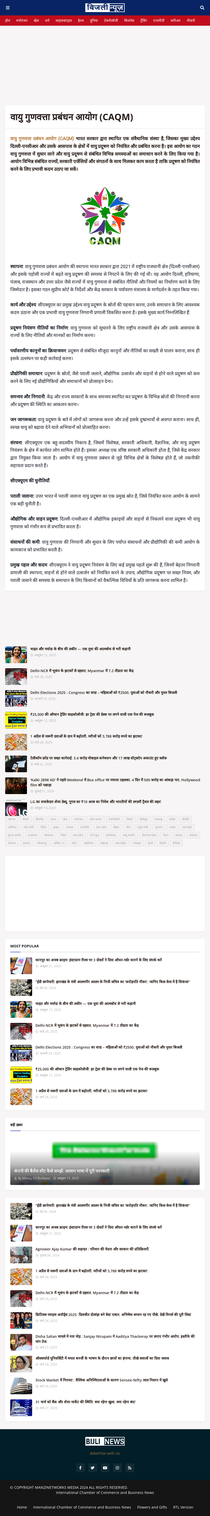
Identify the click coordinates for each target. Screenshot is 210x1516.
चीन (128, 827)
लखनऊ (104, 843)
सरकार (26, 843)
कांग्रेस (172, 819)
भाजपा (69, 827)
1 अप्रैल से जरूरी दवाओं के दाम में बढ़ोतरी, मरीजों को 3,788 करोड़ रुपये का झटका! (86, 736)
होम (7, 20)
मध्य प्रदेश (78, 835)
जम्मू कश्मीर (129, 835)
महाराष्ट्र (158, 819)
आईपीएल (88, 843)
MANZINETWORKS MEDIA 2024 (61, 1487)
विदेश (43, 827)
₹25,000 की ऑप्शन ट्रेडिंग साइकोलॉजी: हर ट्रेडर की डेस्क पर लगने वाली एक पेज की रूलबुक (92, 714)
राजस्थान (32, 835)
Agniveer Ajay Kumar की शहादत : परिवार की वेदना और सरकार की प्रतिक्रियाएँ (92, 1249)
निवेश (63, 835)
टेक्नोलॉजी (111, 20)
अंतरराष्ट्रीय (120, 843)
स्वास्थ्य (178, 835)
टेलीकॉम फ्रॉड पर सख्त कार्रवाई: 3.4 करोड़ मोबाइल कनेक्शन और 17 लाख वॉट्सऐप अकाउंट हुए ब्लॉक (98, 758)
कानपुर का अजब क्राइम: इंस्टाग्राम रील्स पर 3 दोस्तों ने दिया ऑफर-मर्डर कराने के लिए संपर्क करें (98, 959)
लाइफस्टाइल (64, 20)
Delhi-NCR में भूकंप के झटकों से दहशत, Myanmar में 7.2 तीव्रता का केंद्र (81, 670)
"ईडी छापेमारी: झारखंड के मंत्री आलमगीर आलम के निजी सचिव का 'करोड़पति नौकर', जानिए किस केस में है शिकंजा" (112, 981)
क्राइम (56, 827)
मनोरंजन (22, 20)
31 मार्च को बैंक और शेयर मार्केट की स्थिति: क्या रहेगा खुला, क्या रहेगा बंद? (85, 1401)
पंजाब (172, 827)
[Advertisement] (105, 62)
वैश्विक (176, 843)
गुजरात (158, 827)
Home (22, 1507)
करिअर (175, 20)
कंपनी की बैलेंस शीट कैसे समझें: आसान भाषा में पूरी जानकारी (61, 1171)
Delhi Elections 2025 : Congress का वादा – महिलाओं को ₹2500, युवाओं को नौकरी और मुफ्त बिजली (103, 692)
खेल (36, 20)
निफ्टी (129, 819)
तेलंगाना (12, 843)
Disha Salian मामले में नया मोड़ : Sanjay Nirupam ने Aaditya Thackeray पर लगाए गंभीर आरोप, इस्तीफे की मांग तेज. (115, 1339)
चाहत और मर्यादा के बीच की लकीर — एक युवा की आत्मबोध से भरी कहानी (80, 648)
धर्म (47, 20)
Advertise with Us (105, 1453)
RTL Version (183, 1507)
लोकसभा (48, 835)
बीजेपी (185, 819)
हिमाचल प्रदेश (149, 835)
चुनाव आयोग (14, 835)
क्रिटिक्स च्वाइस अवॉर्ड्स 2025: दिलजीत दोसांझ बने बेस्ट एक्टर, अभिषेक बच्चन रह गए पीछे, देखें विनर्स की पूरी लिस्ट (113, 1314)
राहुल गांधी (142, 827)
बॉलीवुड (144, 819)
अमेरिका (12, 827)
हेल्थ (81, 20)
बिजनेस (129, 20)
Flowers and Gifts (152, 1507)
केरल (165, 835)
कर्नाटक (193, 835)
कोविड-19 (59, 843)
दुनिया (94, 20)
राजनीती (159, 20)
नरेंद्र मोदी (29, 827)
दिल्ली (163, 843)
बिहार (116, 827)
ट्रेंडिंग (143, 20)
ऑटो (74, 843)
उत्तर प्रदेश (101, 827)
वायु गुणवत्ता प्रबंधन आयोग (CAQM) (42, 138)
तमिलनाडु (42, 843)
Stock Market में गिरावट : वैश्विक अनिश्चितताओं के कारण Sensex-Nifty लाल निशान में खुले (101, 1380)
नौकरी (191, 20)
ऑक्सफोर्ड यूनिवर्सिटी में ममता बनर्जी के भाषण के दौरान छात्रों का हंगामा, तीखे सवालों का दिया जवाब (102, 1358)
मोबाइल (137, 843)
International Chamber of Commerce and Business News (105, 1492)
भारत (53, 819)
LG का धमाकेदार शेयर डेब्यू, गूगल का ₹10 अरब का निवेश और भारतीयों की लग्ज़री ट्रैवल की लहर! (95, 801)
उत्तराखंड (187, 827)
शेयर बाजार (96, 819)
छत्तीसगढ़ (111, 835)
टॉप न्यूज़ (94, 835)
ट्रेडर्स (150, 843)
